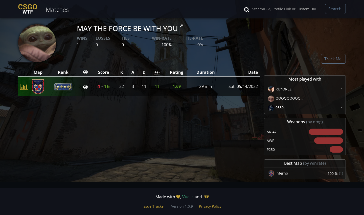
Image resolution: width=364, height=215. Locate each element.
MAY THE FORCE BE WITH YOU (130, 28)
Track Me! (333, 59)
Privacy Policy (210, 206)
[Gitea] (206, 197)
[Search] (287, 9)
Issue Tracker (154, 206)
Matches (57, 9)
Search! (335, 9)
